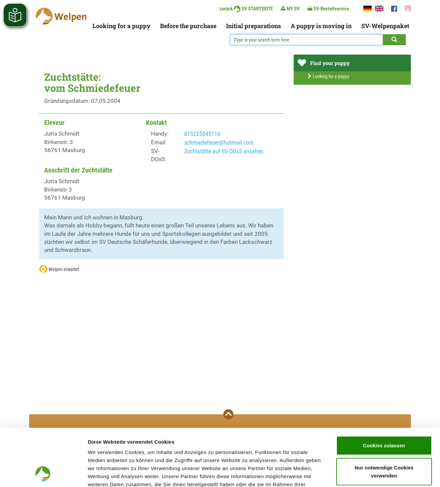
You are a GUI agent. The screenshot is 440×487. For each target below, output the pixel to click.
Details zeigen (356, 474)
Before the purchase (188, 26)
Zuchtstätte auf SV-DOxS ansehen (224, 151)
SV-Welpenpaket (385, 26)
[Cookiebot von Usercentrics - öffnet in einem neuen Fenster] (43, 474)
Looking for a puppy (121, 26)
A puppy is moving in (321, 26)
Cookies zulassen (384, 392)
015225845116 (202, 133)
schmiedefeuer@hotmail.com (219, 142)
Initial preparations (253, 26)
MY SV (290, 8)
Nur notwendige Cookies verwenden (384, 418)
